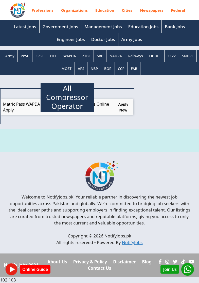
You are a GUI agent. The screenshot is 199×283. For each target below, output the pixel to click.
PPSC (25, 55)
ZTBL (86, 55)
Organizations (74, 10)
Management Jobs (103, 27)
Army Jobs (131, 39)
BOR (108, 68)
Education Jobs (143, 27)
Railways (135, 55)
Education (104, 10)
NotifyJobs (132, 242)
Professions (42, 10)
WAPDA (69, 55)
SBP (100, 55)
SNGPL (187, 55)
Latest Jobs (25, 27)
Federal (178, 10)
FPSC (39, 55)
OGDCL (155, 55)
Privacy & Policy (90, 262)
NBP (94, 68)
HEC (53, 55)
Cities (127, 10)
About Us (57, 262)
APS (81, 68)
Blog (147, 262)
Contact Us (99, 268)
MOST (66, 68)
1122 (172, 55)
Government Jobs (60, 27)
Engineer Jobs (71, 39)
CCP (121, 68)
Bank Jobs (175, 27)
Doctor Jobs (103, 39)
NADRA (116, 55)
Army (9, 55)
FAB (134, 68)
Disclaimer (124, 262)
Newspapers (151, 10)
